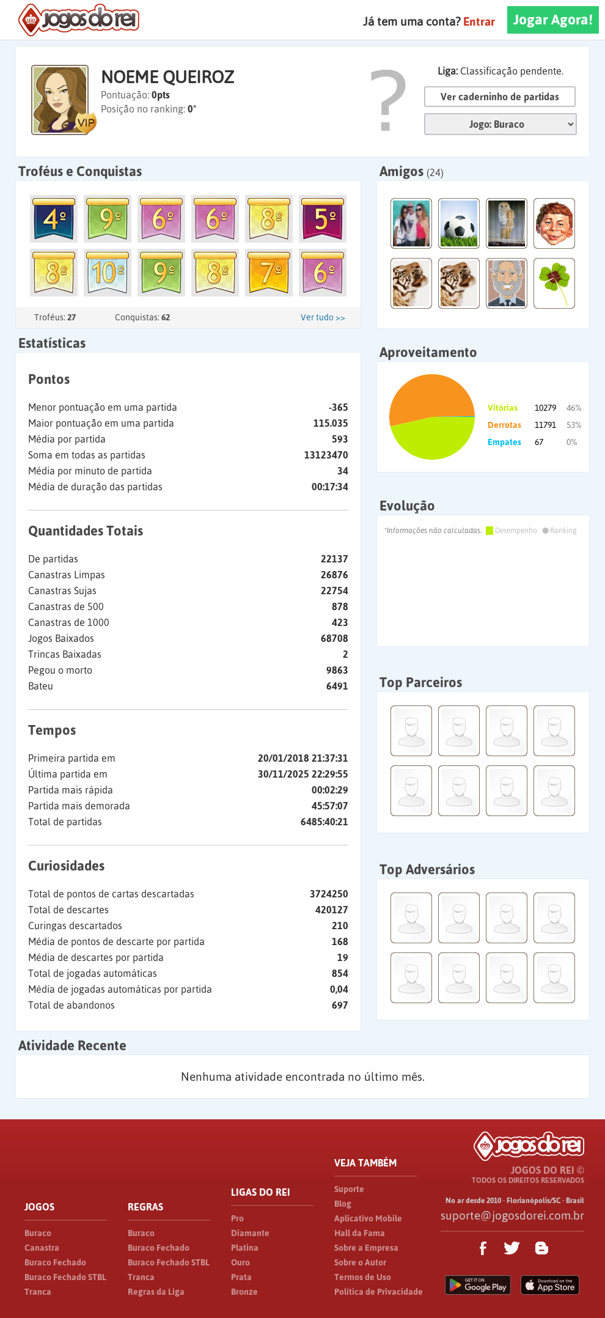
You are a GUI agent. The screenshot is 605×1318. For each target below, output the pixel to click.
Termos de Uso (362, 1277)
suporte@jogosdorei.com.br (512, 1215)
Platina (244, 1248)
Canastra (41, 1248)
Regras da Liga (156, 1292)
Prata (241, 1277)
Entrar (479, 21)
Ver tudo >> (323, 317)
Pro (237, 1218)
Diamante (250, 1233)
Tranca (37, 1292)
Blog (342, 1204)
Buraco (37, 1233)
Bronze (244, 1292)
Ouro (240, 1262)
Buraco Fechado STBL (65, 1277)
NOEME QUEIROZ (167, 77)
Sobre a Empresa (366, 1248)
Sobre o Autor (360, 1262)
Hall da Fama (359, 1233)
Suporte (349, 1189)
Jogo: (500, 124)
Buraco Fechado (55, 1262)
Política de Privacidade (378, 1292)
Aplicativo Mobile (368, 1218)
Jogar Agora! (553, 20)
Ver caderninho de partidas (500, 96)
